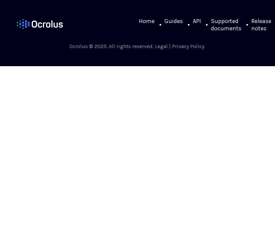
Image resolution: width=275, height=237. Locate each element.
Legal (161, 46)
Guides (173, 21)
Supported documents (226, 24)
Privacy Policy (188, 46)
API (197, 21)
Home (147, 21)
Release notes (261, 24)
